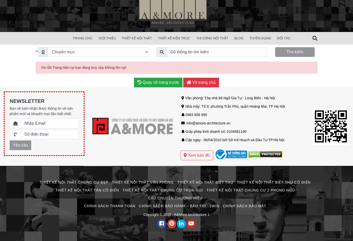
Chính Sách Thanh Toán (109, 206)
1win (214, 206)
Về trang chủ (201, 82)
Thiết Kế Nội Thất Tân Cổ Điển (87, 190)
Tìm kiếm (295, 52)
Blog (238, 38)
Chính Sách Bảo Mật (244, 206)
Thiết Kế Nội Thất (137, 38)
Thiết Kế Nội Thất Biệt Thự (205, 182)
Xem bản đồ (197, 155)
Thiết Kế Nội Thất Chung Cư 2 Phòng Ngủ (251, 190)
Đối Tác (283, 38)
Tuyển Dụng (260, 38)
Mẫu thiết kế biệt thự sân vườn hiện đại (211, 145)
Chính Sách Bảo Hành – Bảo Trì (172, 206)
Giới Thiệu (107, 38)
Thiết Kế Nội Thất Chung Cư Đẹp (74, 182)
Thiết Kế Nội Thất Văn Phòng (143, 182)
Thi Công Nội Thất (212, 38)
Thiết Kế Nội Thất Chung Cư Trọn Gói (163, 190)
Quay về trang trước (158, 82)
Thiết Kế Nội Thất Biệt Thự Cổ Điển (274, 182)
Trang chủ (82, 38)
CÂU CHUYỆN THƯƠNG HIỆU (175, 198)
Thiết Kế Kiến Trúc (174, 38)
